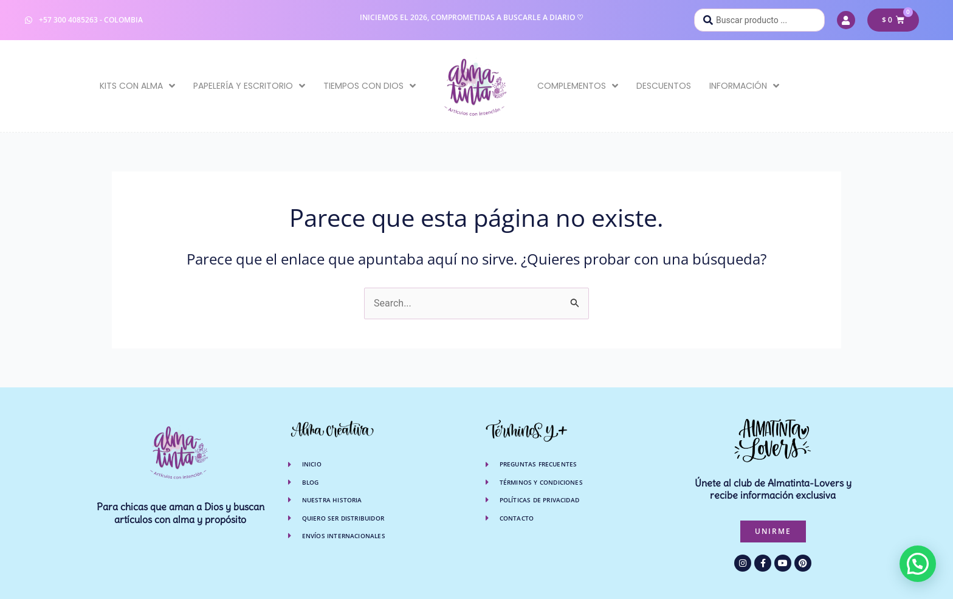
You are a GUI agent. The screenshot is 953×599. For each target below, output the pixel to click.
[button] (918, 563)
